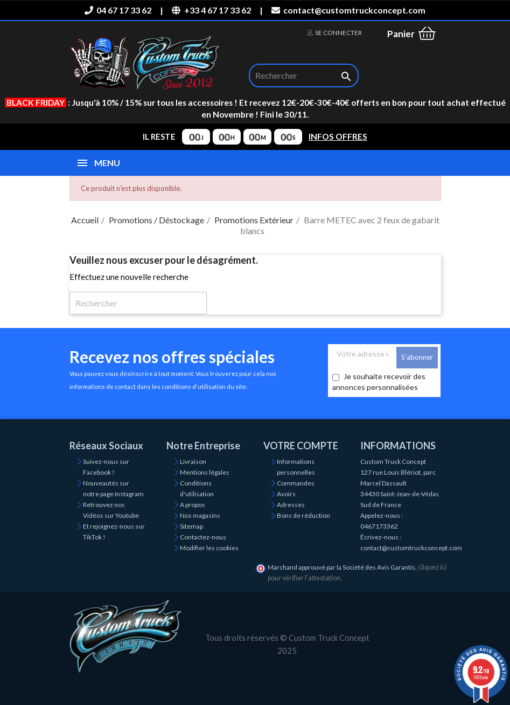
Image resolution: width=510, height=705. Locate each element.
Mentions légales (204, 472)
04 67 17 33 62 (118, 10)
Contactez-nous (203, 537)
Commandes (296, 483)
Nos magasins (200, 515)
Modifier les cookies (209, 548)
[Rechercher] (304, 75)
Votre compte (300, 445)
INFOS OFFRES (338, 136)
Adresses (291, 505)
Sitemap (191, 526)
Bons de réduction (303, 515)
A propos (192, 505)
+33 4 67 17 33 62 (211, 10)
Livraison (193, 461)
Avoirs (286, 494)
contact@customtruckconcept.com (348, 10)
